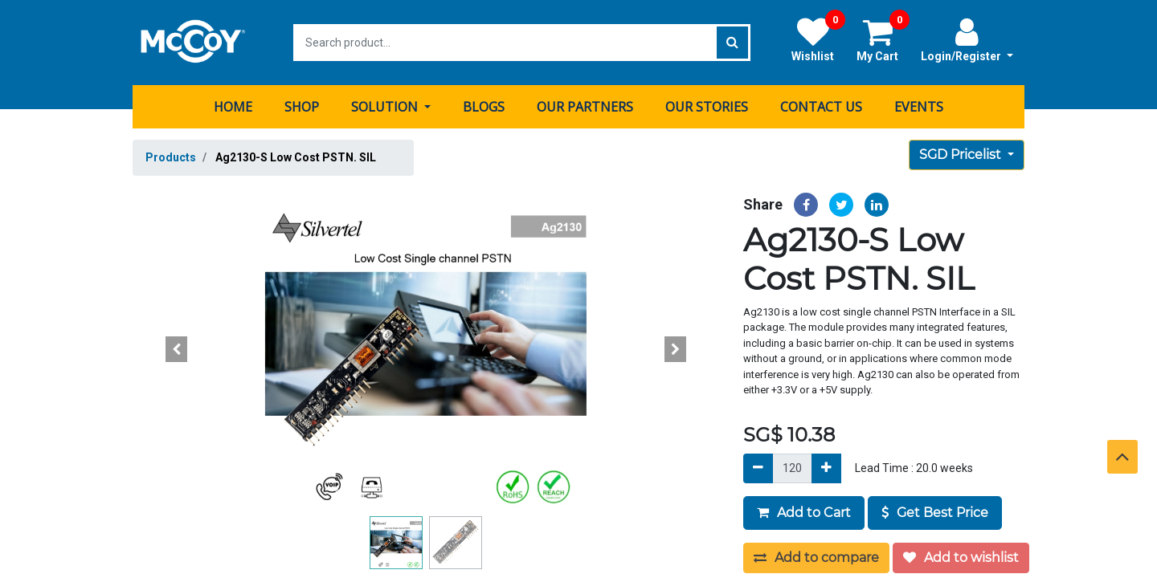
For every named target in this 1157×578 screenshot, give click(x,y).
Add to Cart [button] (804, 512)
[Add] (826, 468)
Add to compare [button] (816, 557)
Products (170, 157)
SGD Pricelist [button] (961, 154)
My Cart (883, 39)
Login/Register (967, 39)
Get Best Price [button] (934, 512)
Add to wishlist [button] (961, 557)
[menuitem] (233, 106)
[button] (177, 349)
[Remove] (758, 468)
